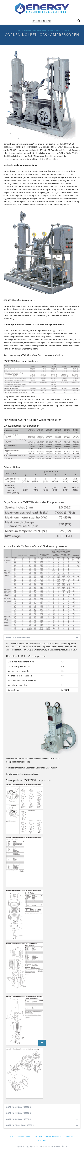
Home (12, 1136)
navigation (7, 21)
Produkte (37, 1136)
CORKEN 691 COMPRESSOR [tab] (18, 1119)
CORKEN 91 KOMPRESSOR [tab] (18, 637)
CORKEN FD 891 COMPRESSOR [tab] (20, 1125)
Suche (79, 21)
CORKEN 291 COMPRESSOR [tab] (18, 1107)
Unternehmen (23, 1136)
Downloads (69, 1136)
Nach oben (42, 1043)
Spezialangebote (53, 1136)
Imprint (19, 1146)
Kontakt (42, 1140)
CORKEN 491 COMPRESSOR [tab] (18, 1113)
